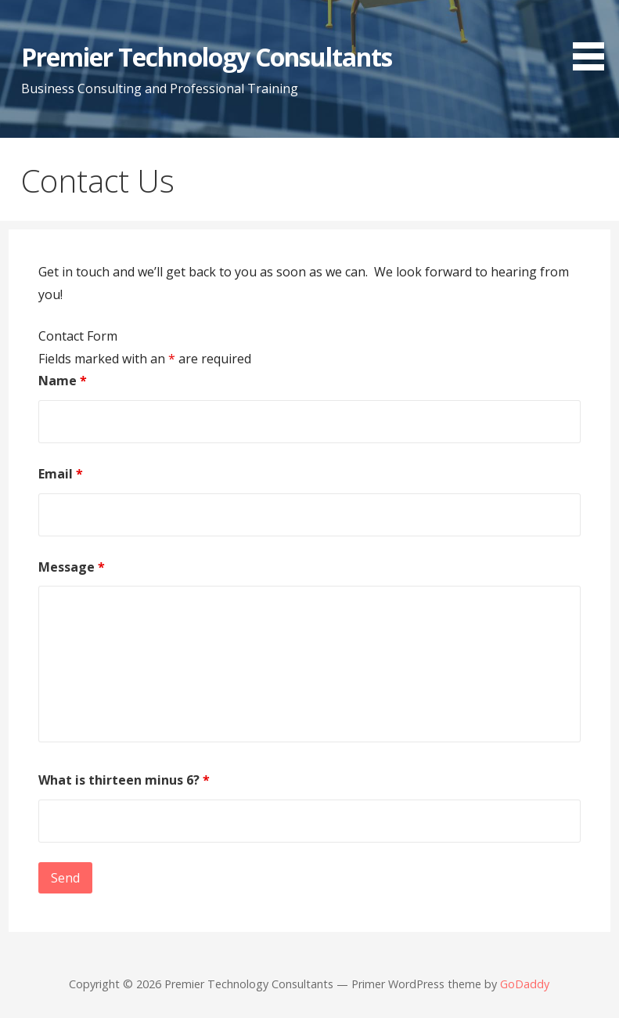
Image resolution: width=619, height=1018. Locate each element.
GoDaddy (524, 983)
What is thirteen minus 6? (124, 780)
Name (62, 380)
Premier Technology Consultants (206, 57)
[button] (594, 38)
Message (71, 567)
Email (60, 473)
